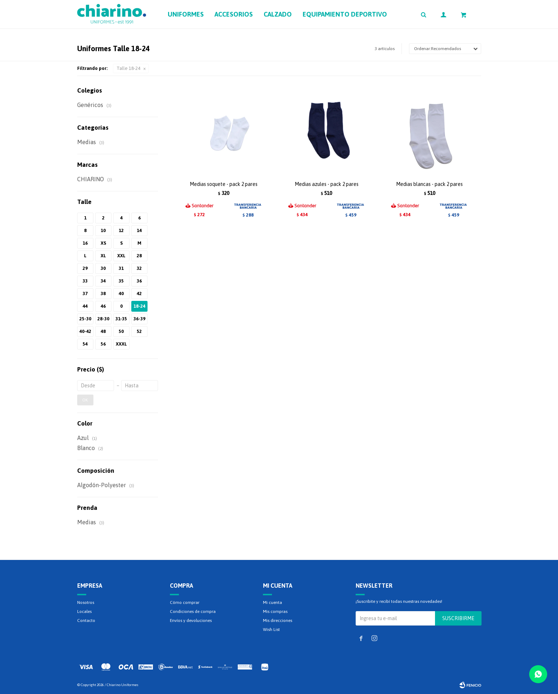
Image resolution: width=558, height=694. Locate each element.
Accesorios (234, 14)
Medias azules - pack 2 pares (327, 184)
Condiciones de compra (193, 611)
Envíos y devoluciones (191, 620)
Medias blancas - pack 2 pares (429, 184)
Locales (84, 611)
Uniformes (186, 14)
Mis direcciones (277, 620)
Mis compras (275, 611)
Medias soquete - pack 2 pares (224, 184)
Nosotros (85, 602)
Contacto (86, 620)
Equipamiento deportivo (345, 14)
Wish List (271, 629)
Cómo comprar (184, 602)
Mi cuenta (272, 602)
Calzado (278, 14)
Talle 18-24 (128, 68)
